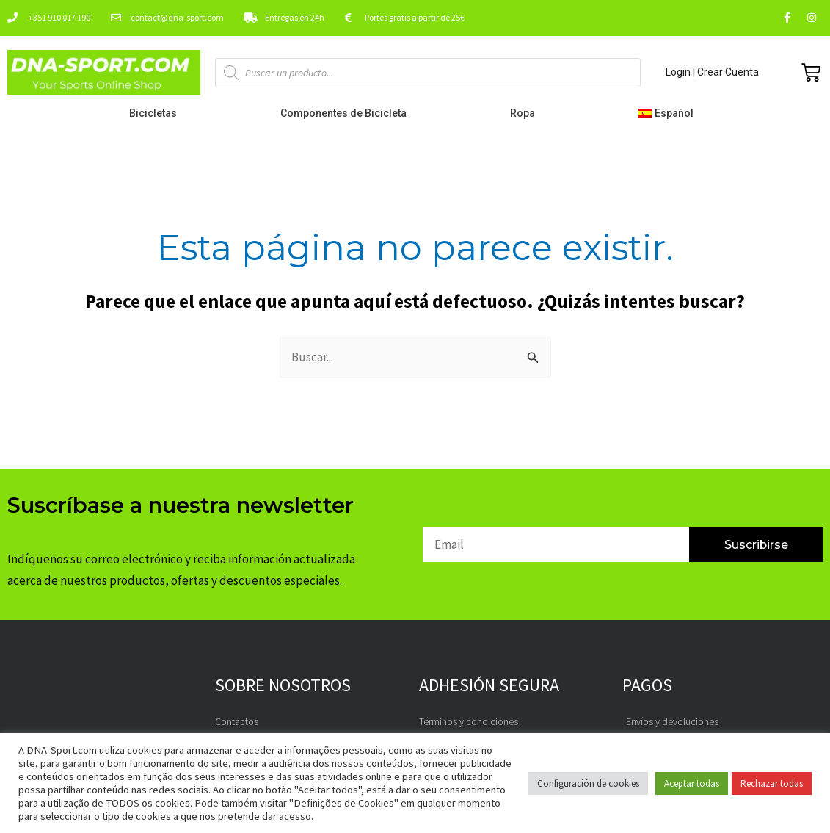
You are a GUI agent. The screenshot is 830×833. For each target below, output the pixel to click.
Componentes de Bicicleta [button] (347, 113)
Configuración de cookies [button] (588, 783)
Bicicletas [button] (156, 113)
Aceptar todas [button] (691, 783)
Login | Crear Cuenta (712, 72)
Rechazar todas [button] (771, 783)
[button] (669, 113)
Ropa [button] (526, 113)
